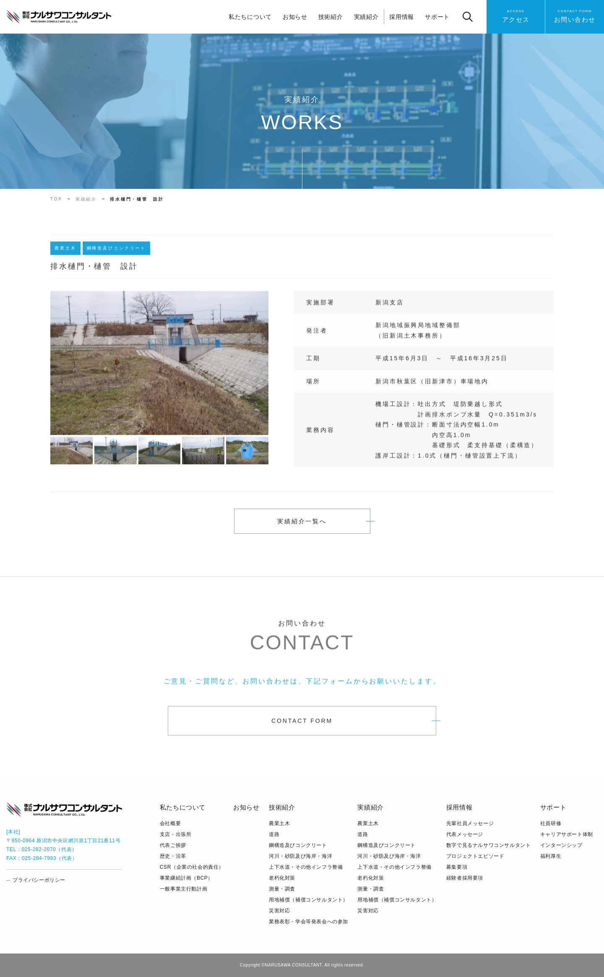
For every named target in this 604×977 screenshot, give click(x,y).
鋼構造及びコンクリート (298, 845)
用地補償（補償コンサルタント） (308, 900)
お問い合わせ (575, 15)
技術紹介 (330, 16)
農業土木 (279, 823)
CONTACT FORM (302, 724)
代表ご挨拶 (173, 845)
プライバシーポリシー (39, 880)
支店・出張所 (176, 834)
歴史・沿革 (173, 856)
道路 (274, 834)
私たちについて (250, 16)
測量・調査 (282, 889)
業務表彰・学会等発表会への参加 (308, 922)
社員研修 (550, 823)
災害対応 (279, 911)
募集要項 (456, 867)
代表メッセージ (464, 834)
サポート (437, 16)
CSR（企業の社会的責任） (192, 867)
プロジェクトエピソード (475, 856)
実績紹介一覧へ (302, 521)
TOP (56, 199)
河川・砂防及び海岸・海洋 (300, 856)
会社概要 (170, 823)
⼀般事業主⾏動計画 (183, 889)
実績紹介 (366, 16)
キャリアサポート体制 (566, 834)
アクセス (516, 15)
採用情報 (401, 16)
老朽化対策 (282, 878)
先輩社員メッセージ (470, 823)
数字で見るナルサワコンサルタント (488, 845)
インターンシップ (561, 845)
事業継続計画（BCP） (186, 878)
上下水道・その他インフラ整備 (306, 867)
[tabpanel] (159, 367)
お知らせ (295, 16)
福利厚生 (550, 856)
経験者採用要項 (464, 878)
